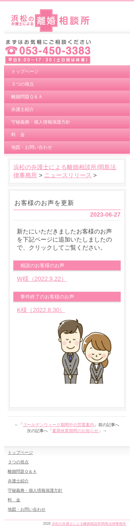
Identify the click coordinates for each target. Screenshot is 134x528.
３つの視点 (22, 84)
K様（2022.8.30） (41, 310)
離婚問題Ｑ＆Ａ (27, 96)
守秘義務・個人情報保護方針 (40, 122)
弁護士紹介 (22, 109)
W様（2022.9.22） (42, 279)
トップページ (24, 71)
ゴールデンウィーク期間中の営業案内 (58, 424)
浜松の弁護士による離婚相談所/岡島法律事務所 (89, 524)
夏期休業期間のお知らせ (75, 430)
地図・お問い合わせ (31, 147)
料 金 (18, 134)
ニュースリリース (68, 175)
